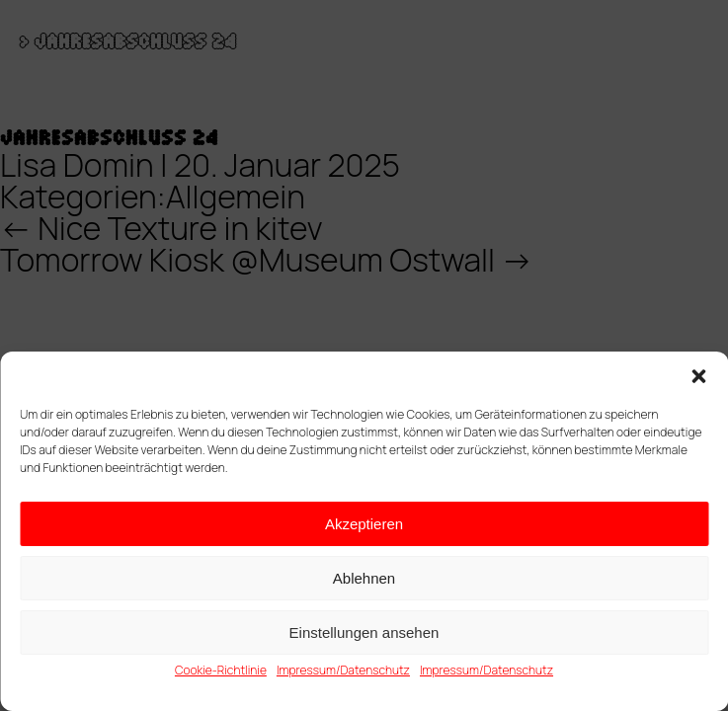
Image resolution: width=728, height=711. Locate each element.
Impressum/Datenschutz (343, 670)
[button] (698, 376)
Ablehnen (364, 578)
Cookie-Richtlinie (221, 670)
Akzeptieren (364, 523)
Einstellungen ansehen (364, 632)
